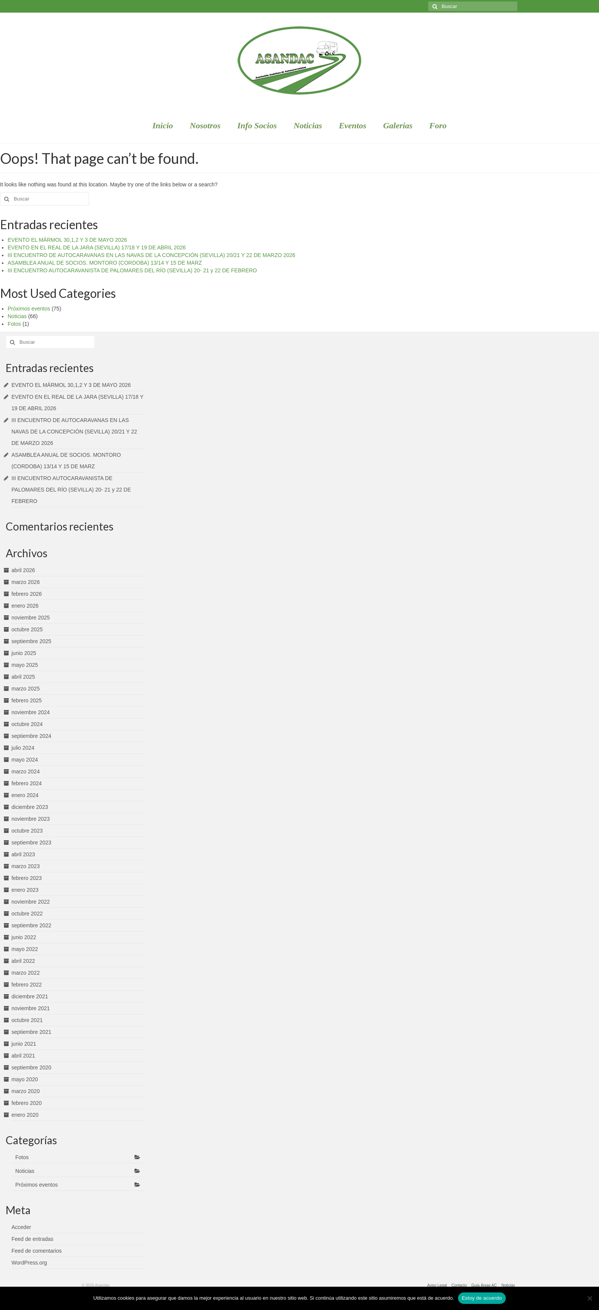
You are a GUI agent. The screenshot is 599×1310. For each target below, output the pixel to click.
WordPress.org (29, 1263)
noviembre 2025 (30, 618)
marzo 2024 (25, 771)
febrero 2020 (26, 1103)
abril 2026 (23, 570)
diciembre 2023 (29, 807)
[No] (589, 1298)
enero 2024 (25, 795)
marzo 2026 (25, 582)
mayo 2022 (24, 949)
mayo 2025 (24, 665)
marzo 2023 (25, 866)
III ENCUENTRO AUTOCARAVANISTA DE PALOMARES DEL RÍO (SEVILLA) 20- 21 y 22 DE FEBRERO (132, 270)
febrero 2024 (26, 783)
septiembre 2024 (31, 736)
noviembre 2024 (30, 712)
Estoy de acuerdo (482, 1298)
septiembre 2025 (31, 641)
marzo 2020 (25, 1091)
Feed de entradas (32, 1239)
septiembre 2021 (31, 1032)
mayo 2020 (24, 1079)
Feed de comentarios (36, 1251)
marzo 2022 (25, 973)
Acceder (21, 1227)
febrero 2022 (26, 985)
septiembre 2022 (31, 925)
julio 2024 (22, 748)
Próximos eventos (29, 309)
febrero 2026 (26, 594)
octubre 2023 (27, 831)
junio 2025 (23, 653)
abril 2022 (23, 961)
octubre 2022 (27, 914)
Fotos (14, 324)
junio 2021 (23, 1044)
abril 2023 (23, 854)
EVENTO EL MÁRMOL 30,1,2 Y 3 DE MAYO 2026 (67, 240)
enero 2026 (25, 606)
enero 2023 (25, 890)
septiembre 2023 (31, 842)
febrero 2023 (26, 878)
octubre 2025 (27, 629)
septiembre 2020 (31, 1067)
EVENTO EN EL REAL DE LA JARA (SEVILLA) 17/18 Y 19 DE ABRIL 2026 (97, 247)
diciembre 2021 (29, 996)
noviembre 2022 (30, 902)
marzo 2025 (25, 689)
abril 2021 (23, 1056)
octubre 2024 (27, 724)
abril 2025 (23, 677)
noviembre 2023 (30, 819)
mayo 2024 (24, 760)
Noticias (17, 316)
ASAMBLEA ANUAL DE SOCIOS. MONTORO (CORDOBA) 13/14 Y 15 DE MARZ (105, 263)
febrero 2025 (26, 700)
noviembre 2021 (30, 1008)
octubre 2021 (27, 1020)
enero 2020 (25, 1115)
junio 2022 (23, 937)
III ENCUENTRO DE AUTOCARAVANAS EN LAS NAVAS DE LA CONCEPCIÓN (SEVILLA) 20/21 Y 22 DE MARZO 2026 (151, 255)
